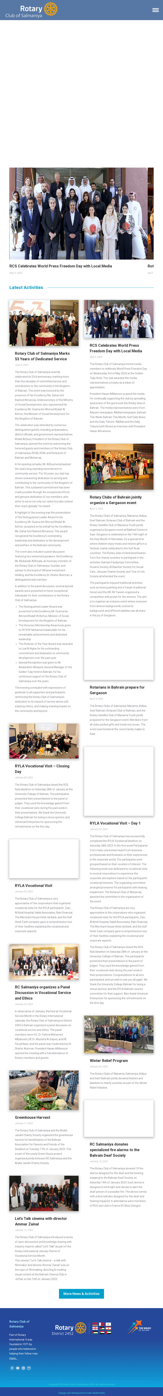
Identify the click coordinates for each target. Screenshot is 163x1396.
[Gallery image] (79, 214)
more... (13, 1358)
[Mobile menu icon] (155, 10)
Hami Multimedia (96, 1393)
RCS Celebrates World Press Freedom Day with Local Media (61, 266)
